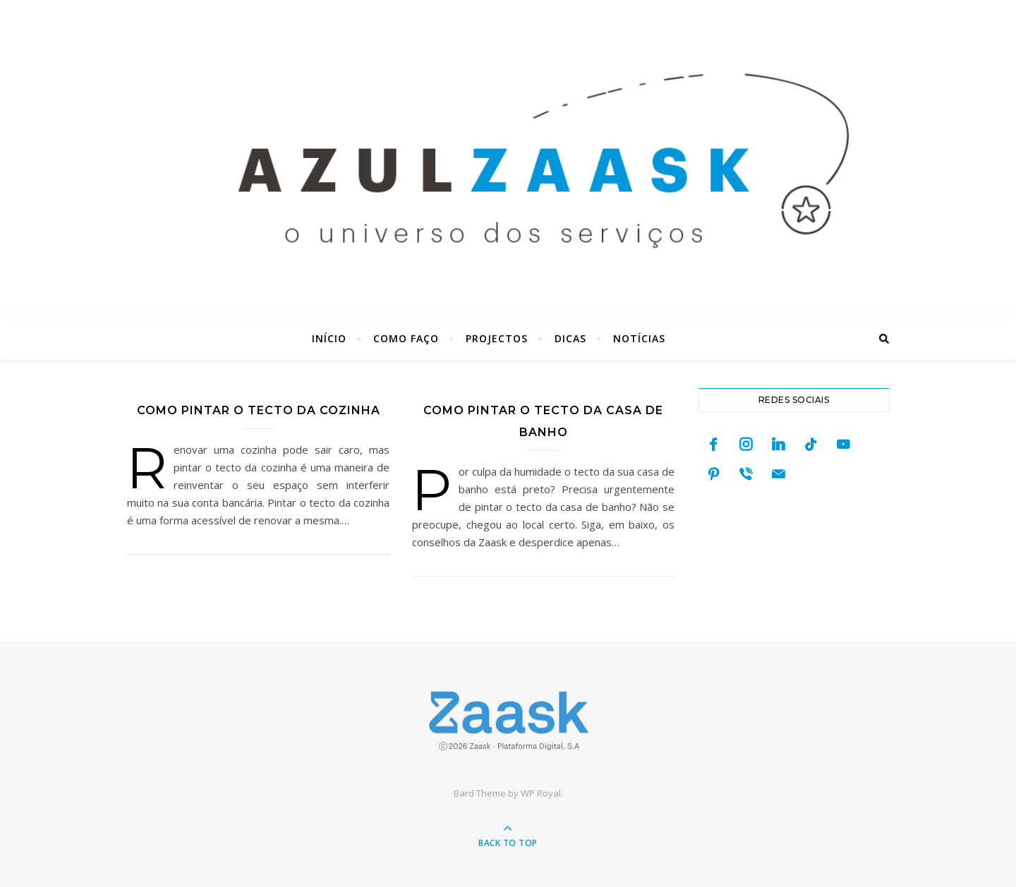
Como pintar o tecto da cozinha (258, 410)
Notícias (639, 338)
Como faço (406, 338)
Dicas (570, 338)
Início (329, 338)
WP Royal (541, 793)
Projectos (497, 338)
